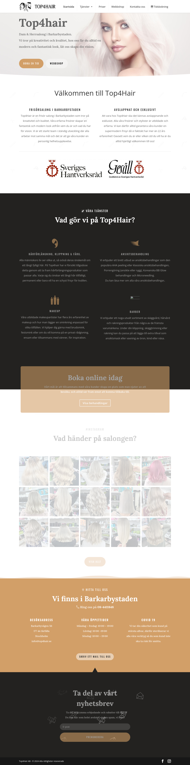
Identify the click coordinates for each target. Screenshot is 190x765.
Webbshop (117, 6)
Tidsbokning (159, 6)
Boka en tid (31, 63)
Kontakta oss (137, 6)
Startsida (68, 6)
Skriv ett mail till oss (95, 656)
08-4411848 (105, 607)
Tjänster (86, 6)
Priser (102, 6)
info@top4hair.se (42, 641)
